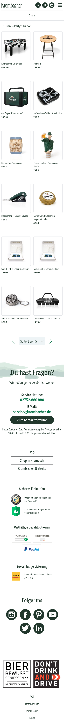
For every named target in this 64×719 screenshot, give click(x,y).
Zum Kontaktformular (32, 420)
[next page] (50, 341)
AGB (32, 696)
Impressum (32, 711)
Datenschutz (32, 704)
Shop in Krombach (32, 460)
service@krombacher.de (32, 411)
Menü (60, 5)
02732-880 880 (32, 399)
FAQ (32, 452)
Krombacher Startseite (32, 468)
